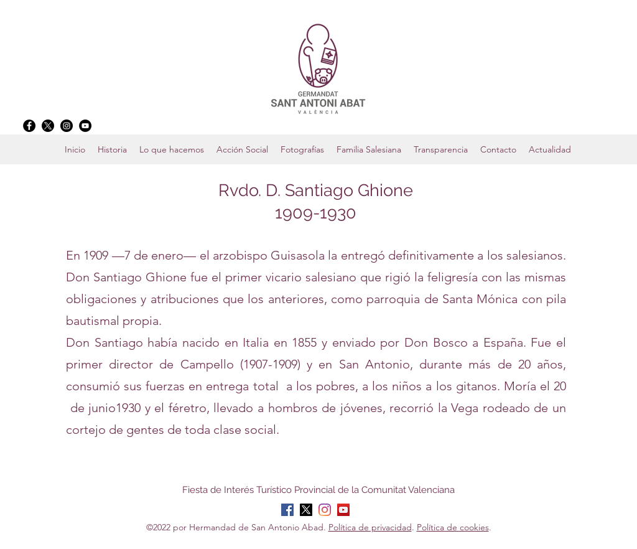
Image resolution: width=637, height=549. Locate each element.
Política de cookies (453, 527)
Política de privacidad (370, 527)
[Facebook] (29, 126)
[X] (48, 126)
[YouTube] (85, 126)
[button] (368, 149)
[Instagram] (66, 126)
